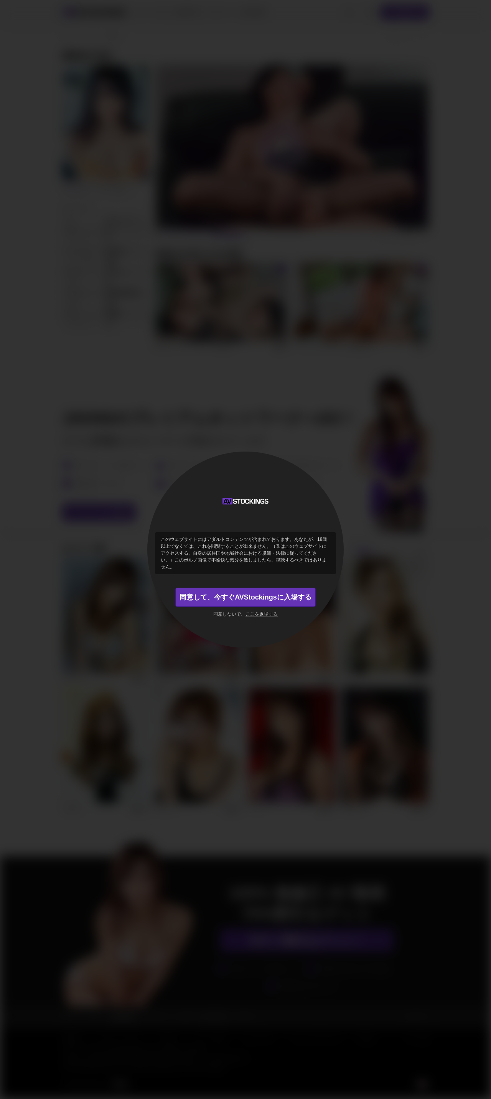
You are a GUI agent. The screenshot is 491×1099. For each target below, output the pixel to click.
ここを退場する (262, 614)
